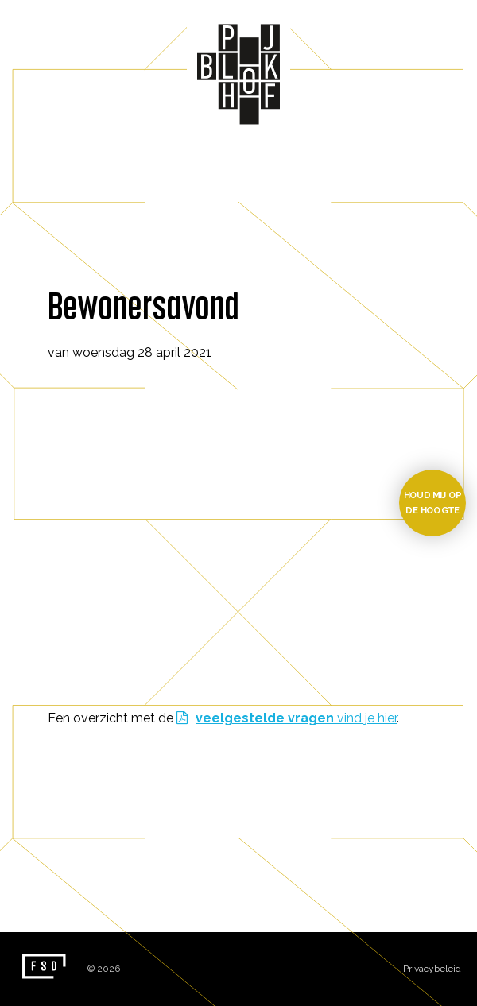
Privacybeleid (432, 968)
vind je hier (296, 717)
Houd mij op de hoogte (433, 502)
